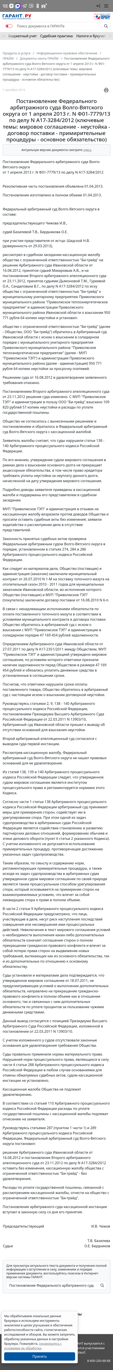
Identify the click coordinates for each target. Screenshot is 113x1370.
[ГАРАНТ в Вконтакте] (5, 6)
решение (10, 265)
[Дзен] (11, 6)
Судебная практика (56, 36)
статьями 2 (39, 703)
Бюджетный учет (22, 36)
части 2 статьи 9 (19, 908)
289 (93, 1127)
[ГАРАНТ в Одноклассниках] (37, 6)
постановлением (17, 714)
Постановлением (17, 391)
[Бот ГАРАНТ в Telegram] (31, 6)
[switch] (8, 26)
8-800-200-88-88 (98, 1361)
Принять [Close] (39, 1356)
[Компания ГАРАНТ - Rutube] (44, 6)
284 (73, 549)
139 (31, 771)
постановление (16, 275)
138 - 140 (61, 703)
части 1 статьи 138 (35, 801)
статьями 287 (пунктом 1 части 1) (58, 1127)
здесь (87, 150)
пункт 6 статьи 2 (59, 838)
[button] (98, 6)
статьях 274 (58, 549)
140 (41, 771)
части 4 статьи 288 (18, 1064)
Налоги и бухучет (91, 36)
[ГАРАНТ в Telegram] (24, 6)
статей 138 (17, 771)
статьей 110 (44, 1103)
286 (83, 549)
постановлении (16, 1031)
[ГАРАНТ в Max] (18, 6)
